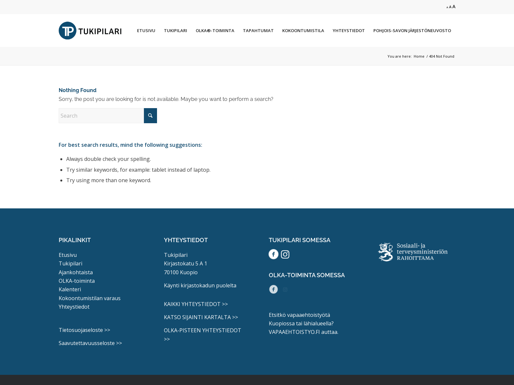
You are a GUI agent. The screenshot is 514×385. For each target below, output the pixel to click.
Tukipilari (70, 263)
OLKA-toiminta (77, 280)
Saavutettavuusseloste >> (90, 343)
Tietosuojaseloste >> (84, 330)
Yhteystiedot (74, 306)
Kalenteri (70, 289)
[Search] (108, 115)
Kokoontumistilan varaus (90, 298)
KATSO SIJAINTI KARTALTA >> (201, 317)
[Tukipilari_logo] (90, 30)
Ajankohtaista (76, 272)
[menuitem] (146, 30)
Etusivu (68, 255)
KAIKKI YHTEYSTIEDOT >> (196, 304)
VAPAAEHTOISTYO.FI (294, 332)
